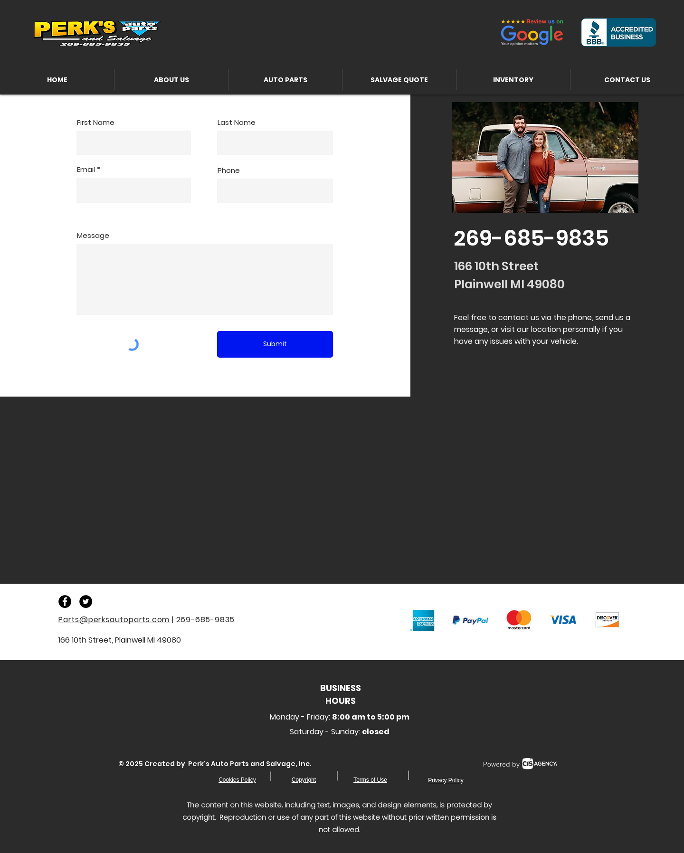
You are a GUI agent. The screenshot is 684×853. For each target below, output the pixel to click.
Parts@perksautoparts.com (114, 619)
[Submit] (275, 344)
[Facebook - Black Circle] (64, 601)
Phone (229, 170)
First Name (95, 122)
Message (93, 235)
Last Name (237, 122)
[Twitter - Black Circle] (85, 601)
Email (86, 169)
